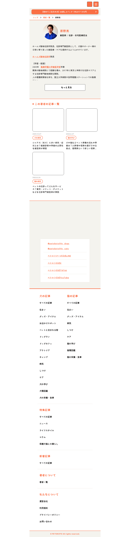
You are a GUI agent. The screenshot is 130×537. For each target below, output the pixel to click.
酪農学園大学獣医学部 (51, 67)
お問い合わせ (45, 521)
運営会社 (43, 501)
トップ (35, 18)
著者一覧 (46, 18)
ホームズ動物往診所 (41, 56)
